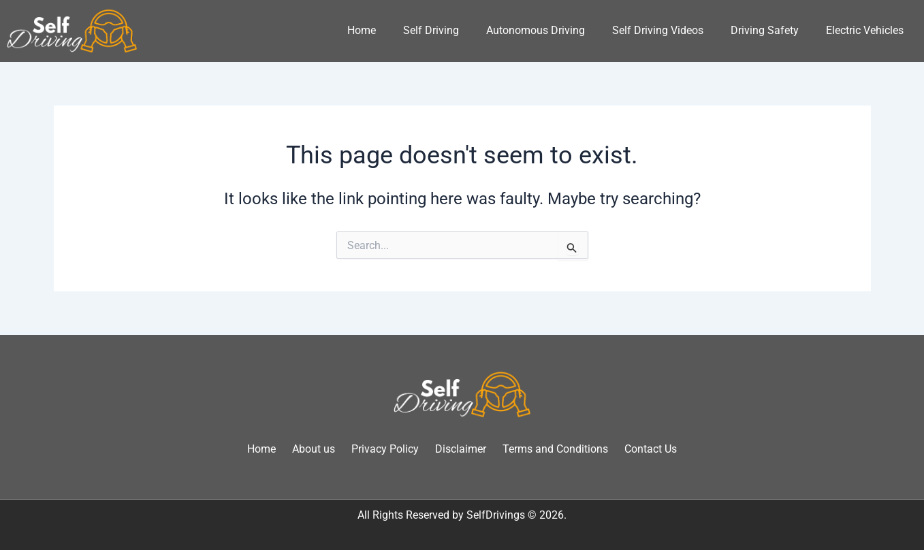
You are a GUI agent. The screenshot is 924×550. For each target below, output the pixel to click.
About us (313, 448)
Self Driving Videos (657, 30)
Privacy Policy (385, 448)
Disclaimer (460, 448)
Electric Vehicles (865, 30)
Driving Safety (765, 30)
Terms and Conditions (555, 448)
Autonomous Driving (535, 30)
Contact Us (650, 448)
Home (361, 30)
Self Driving (431, 30)
